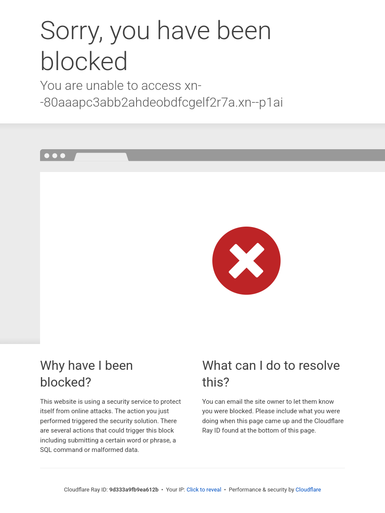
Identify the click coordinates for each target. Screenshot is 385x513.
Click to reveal (203, 489)
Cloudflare (308, 489)
